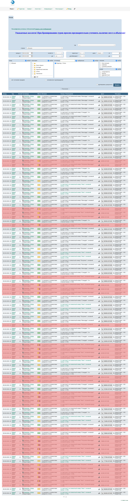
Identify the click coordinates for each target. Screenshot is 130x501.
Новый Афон (13, 97)
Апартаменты (105, 71)
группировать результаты (105, 84)
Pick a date (32, 53)
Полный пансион (106, 66)
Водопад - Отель (76, 63)
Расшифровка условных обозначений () (31, 29)
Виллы (103, 73)
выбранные (80, 60)
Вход (69, 9)
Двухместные (105, 75)
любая (50, 60)
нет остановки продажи (17, 80)
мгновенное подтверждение (54, 80)
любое (118, 60)
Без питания (104, 63)
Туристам (21, 9)
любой (28, 60)
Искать (117, 85)
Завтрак (103, 65)
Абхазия (13, 63)
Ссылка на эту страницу (74, 8)
